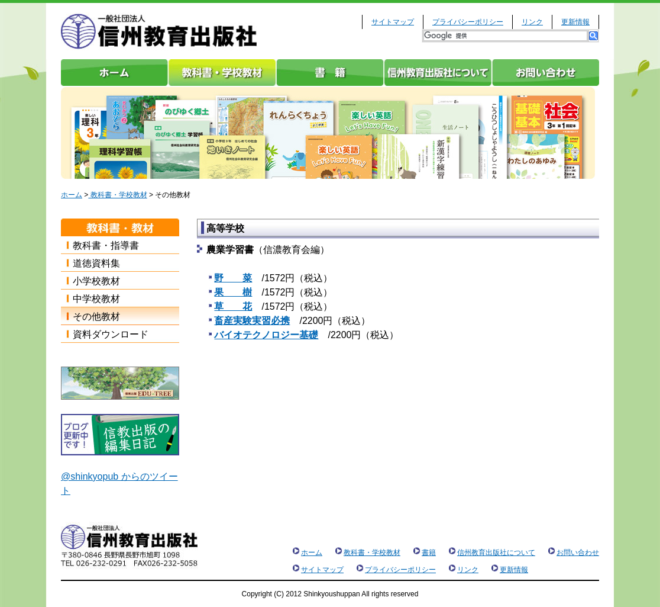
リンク (532, 22)
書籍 (330, 72)
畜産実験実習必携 (252, 321)
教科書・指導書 (106, 245)
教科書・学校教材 (222, 72)
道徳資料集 (96, 263)
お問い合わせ (545, 72)
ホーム (115, 72)
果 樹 (233, 292)
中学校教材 (96, 299)
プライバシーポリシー (467, 22)
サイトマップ (392, 22)
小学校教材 (96, 281)
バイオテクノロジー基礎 (266, 335)
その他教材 (96, 316)
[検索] (505, 35)
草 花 (233, 306)
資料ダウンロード (110, 334)
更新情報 (575, 22)
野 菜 (233, 278)
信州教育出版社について (437, 72)
